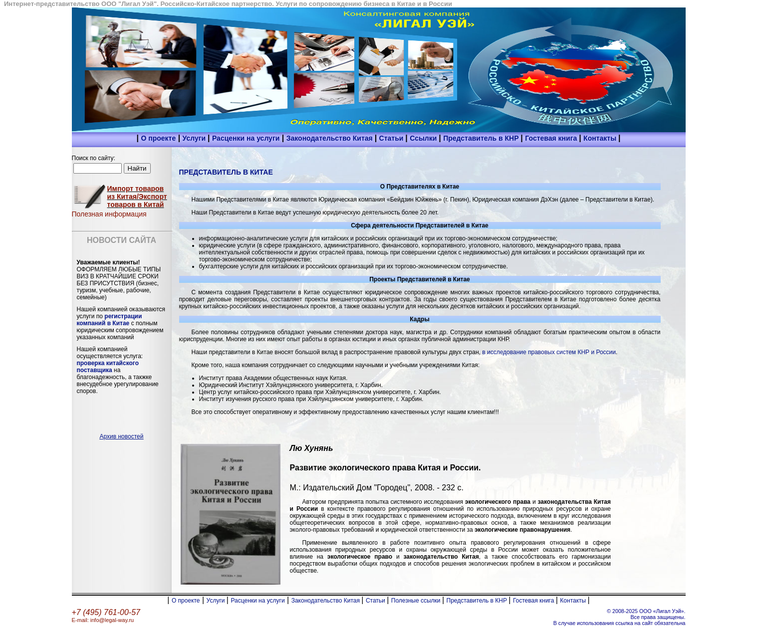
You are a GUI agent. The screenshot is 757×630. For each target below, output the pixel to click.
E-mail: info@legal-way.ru (103, 620)
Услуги (195, 138)
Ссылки (424, 138)
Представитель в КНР (481, 138)
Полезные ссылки (416, 600)
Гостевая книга (552, 138)
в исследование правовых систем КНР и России (548, 352)
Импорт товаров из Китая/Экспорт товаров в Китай (137, 197)
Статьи (392, 138)
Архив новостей (122, 436)
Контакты (600, 138)
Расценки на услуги (245, 138)
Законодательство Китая (330, 138)
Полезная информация (109, 214)
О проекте (158, 138)
